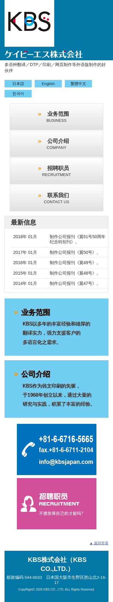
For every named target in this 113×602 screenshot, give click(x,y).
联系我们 (56, 198)
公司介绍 (58, 144)
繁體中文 (78, 83)
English (48, 83)
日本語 (18, 83)
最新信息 (23, 222)
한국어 (18, 93)
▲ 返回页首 (98, 543)
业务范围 (57, 117)
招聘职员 (56, 171)
